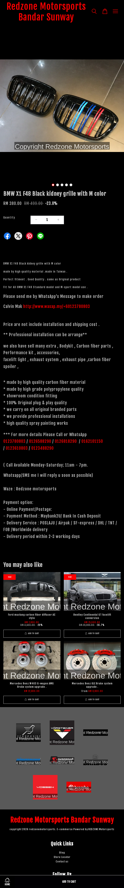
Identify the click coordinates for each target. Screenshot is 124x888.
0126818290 (66, 441)
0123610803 (17, 448)
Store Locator (62, 857)
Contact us (62, 861)
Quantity (9, 217)
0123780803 (15, 441)
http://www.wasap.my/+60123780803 (56, 306)
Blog (62, 852)
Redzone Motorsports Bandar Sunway (46, 11)
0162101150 (91, 441)
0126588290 (40, 441)
